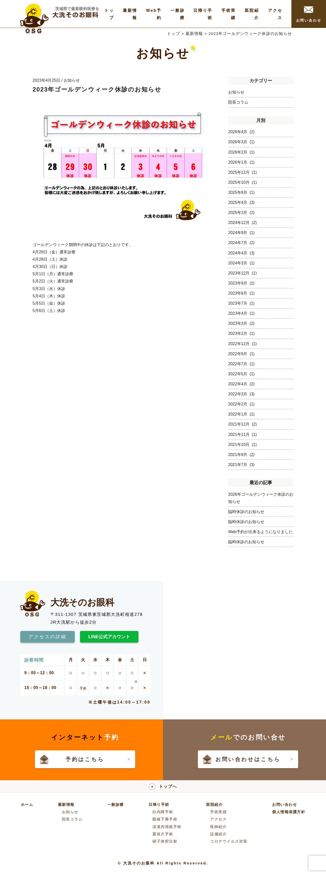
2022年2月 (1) (241, 404)
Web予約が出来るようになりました (260, 532)
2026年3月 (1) (241, 142)
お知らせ (236, 92)
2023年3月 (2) (241, 323)
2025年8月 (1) (241, 192)
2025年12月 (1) (242, 172)
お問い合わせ (308, 14)
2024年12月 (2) (242, 222)
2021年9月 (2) (241, 454)
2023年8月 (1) (241, 293)
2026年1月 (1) (241, 162)
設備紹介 (218, 834)
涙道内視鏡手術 (167, 826)
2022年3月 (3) (241, 394)
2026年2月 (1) (241, 152)
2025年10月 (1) (242, 182)
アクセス (218, 819)
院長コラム (238, 102)
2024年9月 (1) (241, 233)
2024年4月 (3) (241, 253)
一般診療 (115, 804)
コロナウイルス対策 (229, 841)
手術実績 (218, 812)
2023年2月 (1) (241, 333)
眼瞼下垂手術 (164, 819)
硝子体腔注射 (164, 841)
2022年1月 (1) (241, 414)
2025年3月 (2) (241, 212)
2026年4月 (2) (241, 132)
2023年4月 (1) (241, 313)
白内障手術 (162, 812)
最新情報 (194, 33)
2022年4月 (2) (241, 384)
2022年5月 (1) (241, 374)
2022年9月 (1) (241, 354)
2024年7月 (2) (241, 243)
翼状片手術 (162, 834)
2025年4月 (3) (241, 202)
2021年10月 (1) (242, 444)
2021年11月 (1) (242, 434)
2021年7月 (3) (241, 465)
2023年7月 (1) (241, 303)
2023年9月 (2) (241, 283)
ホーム (27, 804)
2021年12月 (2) (242, 424)
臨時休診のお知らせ (246, 512)
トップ (173, 33)
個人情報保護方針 (288, 812)
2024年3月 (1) (241, 263)
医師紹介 (218, 826)
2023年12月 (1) (242, 273)
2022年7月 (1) (241, 364)
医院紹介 (214, 804)
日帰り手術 (158, 804)
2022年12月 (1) (242, 344)
